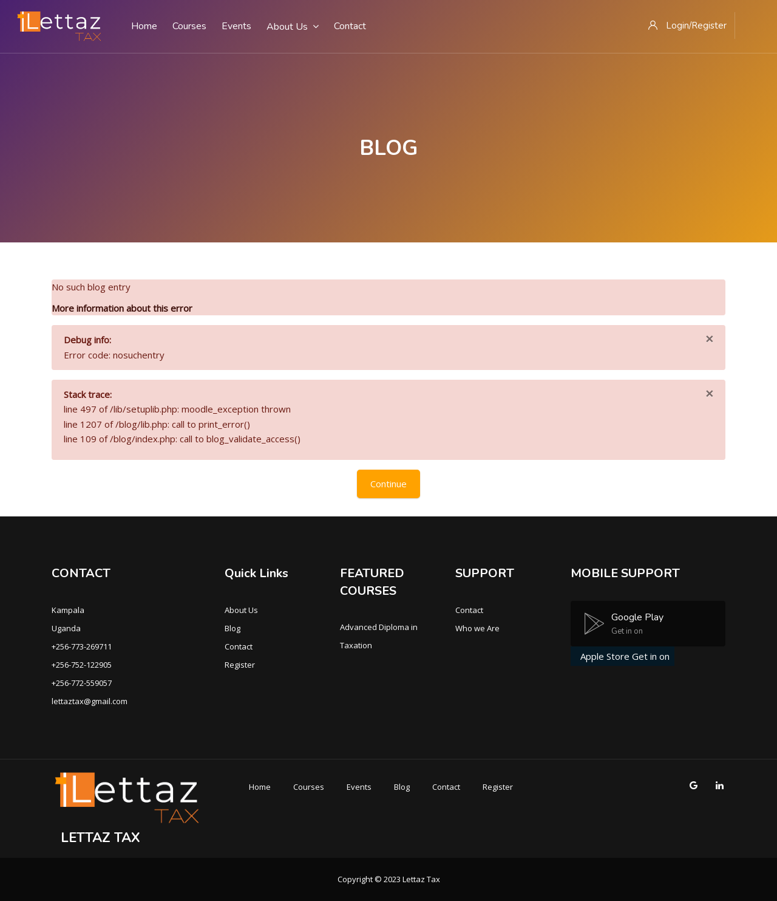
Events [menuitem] (236, 26)
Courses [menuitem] (189, 26)
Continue (388, 484)
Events (359, 786)
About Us (241, 610)
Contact (239, 646)
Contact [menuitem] (350, 26)
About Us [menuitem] (292, 26)
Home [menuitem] (144, 26)
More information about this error (122, 308)
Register (240, 664)
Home (260, 786)
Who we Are (477, 628)
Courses (308, 786)
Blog (232, 628)
